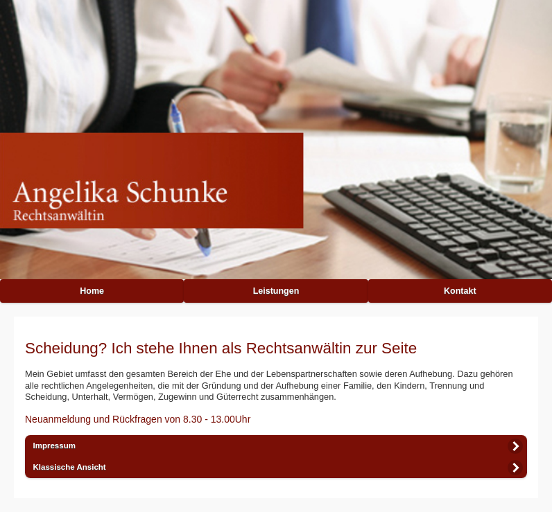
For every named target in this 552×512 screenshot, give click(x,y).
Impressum (54, 445)
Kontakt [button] (460, 291)
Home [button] (92, 291)
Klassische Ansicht (69, 467)
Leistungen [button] (276, 291)
